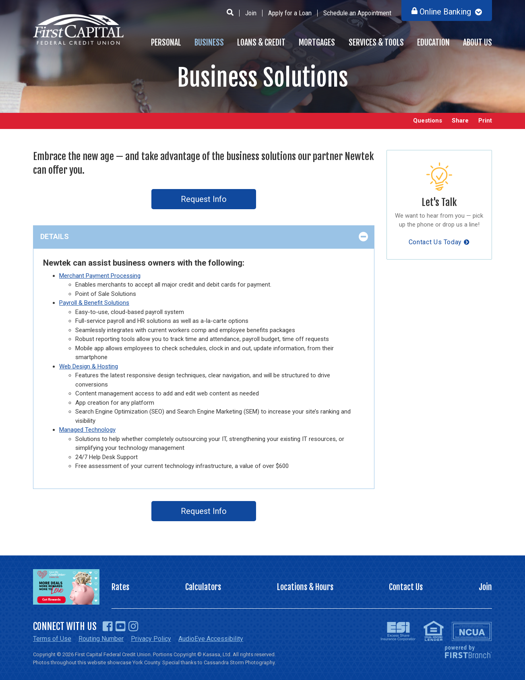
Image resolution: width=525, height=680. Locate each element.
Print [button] (485, 121)
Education (433, 42)
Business (209, 42)
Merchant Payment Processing (100, 275)
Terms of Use (52, 639)
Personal (166, 42)
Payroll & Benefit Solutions (94, 302)
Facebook (108, 626)
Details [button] (54, 236)
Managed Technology (87, 429)
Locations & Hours (305, 587)
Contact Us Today (435, 242)
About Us (477, 42)
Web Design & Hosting (88, 366)
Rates (120, 587)
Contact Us (406, 587)
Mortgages (317, 42)
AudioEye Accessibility (210, 639)
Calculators (203, 587)
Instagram (133, 626)
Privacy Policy (151, 639)
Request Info (204, 199)
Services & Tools (376, 42)
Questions (427, 121)
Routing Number (101, 639)
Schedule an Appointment (357, 13)
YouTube (121, 626)
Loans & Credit (261, 42)
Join (250, 13)
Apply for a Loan (290, 13)
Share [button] (460, 121)
